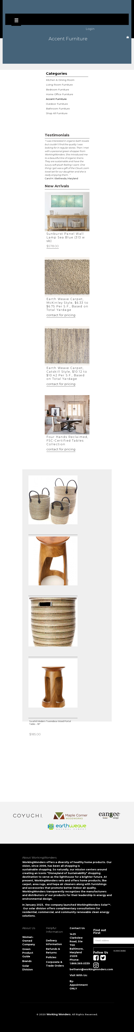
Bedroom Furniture (57, 89)
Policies (51, 957)
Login (90, 29)
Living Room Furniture (58, 84)
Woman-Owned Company (28, 940)
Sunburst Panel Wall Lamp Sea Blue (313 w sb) (65, 237)
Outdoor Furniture (56, 102)
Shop (29, 72)
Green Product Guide (27, 953)
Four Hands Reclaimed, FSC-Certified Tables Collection (67, 440)
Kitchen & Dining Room (59, 80)
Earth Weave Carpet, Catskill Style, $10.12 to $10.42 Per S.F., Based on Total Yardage (66, 373)
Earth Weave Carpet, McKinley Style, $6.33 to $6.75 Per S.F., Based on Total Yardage (67, 304)
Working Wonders (58, 1014)
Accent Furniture (56, 98)
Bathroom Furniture (57, 107)
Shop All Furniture (56, 111)
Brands (27, 961)
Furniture (45, 72)
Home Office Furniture (59, 93)
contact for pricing (60, 315)
